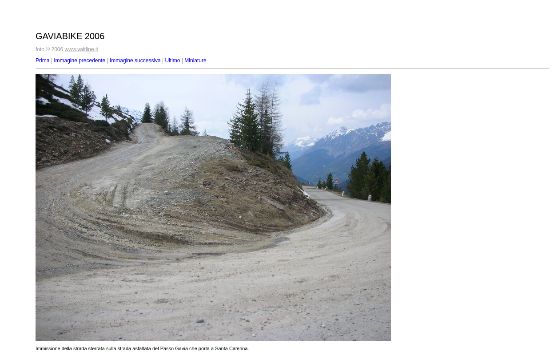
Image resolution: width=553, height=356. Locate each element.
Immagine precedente (79, 60)
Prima (42, 60)
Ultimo (172, 60)
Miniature (195, 60)
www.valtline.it (81, 49)
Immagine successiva (135, 60)
